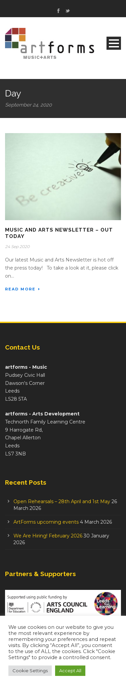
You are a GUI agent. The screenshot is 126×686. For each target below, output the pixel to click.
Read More (22, 289)
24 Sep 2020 (17, 246)
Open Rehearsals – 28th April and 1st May (61, 501)
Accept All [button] (70, 670)
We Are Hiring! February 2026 (47, 536)
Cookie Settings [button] (30, 670)
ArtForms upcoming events (46, 522)
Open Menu (114, 43)
